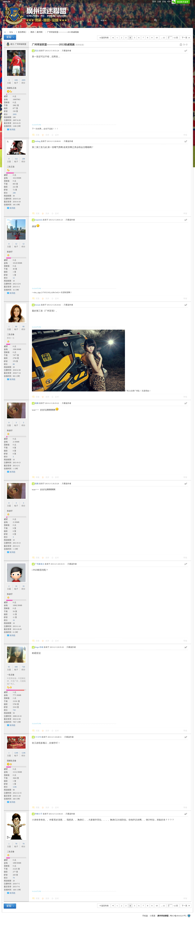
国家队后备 (11, 761)
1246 (16, 753)
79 (16, 844)
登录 (154, 1)
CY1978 (38, 737)
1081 (16, 80)
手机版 (145, 916)
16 (16, 586)
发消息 (12, 129)
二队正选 (10, 167)
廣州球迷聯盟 (5, 32)
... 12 (163, 38)
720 (23, 667)
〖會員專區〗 (21, 32)
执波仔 (10, 252)
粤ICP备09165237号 (178, 916)
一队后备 (10, 675)
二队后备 (10, 334)
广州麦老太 (39, 564)
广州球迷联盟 (20, 44)
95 (9, 667)
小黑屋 (152, 916)
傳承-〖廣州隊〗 (37, 32)
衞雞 (37, 403)
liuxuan (37, 305)
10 (157, 38)
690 (16, 667)
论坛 (21, 1)
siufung (37, 141)
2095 (23, 80)
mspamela (38, 220)
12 (16, 244)
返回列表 (105, 38)
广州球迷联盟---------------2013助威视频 (63, 32)
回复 (38, 135)
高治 (37, 51)
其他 (164, 1)
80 (16, 326)
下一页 (184, 38)
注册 (159, 1)
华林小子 (38, 814)
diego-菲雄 (39, 647)
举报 (185, 135)
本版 (102, 20)
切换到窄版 (168, 1)
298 (23, 159)
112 (16, 159)
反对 (57, 135)
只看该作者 (66, 51)
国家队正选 (11, 88)
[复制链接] (79, 45)
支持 (47, 135)
